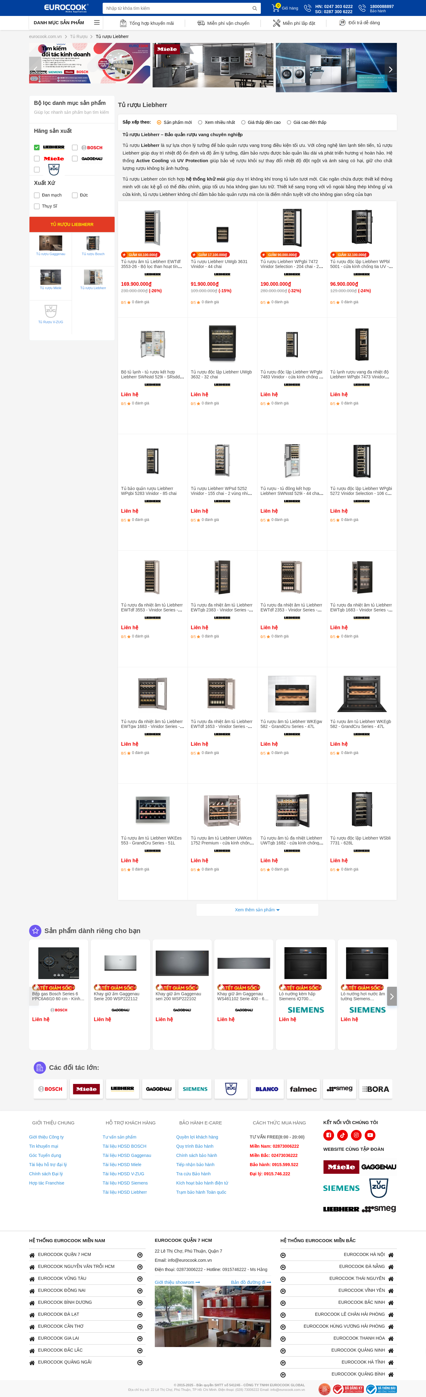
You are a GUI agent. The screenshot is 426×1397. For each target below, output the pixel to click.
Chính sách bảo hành (196, 1155)
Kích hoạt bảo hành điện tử (202, 1183)
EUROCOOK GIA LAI (86, 1338)
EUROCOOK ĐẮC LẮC (86, 1350)
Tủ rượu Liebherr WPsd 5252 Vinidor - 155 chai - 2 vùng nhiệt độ (221, 493)
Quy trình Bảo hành (195, 1146)
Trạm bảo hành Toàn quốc (201, 1192)
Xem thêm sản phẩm (255, 909)
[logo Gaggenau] (380, 1167)
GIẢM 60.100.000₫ (143, 255)
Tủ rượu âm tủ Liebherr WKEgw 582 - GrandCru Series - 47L (291, 724)
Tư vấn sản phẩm (119, 1137)
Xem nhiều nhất (220, 122)
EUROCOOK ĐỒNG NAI (86, 1290)
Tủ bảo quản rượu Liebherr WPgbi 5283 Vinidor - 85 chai (149, 491)
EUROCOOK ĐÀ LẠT (86, 1314)
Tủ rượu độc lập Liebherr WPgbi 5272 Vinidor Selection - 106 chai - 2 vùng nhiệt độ (361, 493)
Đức (80, 195)
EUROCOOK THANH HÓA (337, 1338)
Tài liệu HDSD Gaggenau (127, 1155)
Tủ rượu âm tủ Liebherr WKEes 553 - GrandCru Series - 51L (151, 840)
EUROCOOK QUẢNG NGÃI (86, 1362)
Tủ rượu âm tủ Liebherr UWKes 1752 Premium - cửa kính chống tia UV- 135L (221, 843)
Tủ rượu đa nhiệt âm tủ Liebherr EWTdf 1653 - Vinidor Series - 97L (222, 726)
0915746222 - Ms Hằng (245, 1269)
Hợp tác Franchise (46, 1183)
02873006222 (190, 1269)
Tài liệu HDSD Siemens (125, 1183)
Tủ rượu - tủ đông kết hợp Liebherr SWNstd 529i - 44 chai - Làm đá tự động (292, 493)
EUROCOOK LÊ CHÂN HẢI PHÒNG (337, 1314)
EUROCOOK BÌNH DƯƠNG (86, 1302)
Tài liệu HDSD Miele (122, 1164)
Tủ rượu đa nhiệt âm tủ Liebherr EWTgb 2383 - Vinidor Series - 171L (222, 610)
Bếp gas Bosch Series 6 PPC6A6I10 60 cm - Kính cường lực (56, 998)
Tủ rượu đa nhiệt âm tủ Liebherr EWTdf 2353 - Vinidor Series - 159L (291, 610)
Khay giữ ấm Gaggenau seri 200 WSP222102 (178, 996)
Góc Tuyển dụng (45, 1155)
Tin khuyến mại (43, 1146)
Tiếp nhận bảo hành (195, 1164)
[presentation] (35, 69)
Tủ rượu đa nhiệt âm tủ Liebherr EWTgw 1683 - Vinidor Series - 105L (152, 726)
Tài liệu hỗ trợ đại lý (48, 1164)
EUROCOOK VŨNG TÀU (86, 1278)
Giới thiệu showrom (177, 1282)
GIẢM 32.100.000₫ (352, 255)
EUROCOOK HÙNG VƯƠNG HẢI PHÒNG (337, 1326)
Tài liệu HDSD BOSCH (124, 1146)
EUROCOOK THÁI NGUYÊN (337, 1278)
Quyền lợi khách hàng (197, 1137)
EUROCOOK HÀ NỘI (337, 1254)
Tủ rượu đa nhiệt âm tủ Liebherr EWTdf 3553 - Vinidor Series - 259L (152, 610)
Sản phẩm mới (178, 122)
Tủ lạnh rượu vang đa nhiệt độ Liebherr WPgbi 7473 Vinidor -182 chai (359, 376)
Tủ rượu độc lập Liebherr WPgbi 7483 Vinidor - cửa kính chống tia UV (292, 376)
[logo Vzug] (380, 1188)
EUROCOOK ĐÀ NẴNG (337, 1266)
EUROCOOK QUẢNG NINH (337, 1350)
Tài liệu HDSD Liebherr (125, 1192)
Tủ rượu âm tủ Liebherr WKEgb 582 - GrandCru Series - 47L (360, 724)
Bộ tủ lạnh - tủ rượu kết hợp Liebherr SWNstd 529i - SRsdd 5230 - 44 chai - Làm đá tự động (151, 376)
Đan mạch (48, 195)
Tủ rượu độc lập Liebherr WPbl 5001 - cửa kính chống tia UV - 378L (360, 266)
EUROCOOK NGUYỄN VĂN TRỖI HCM (86, 1266)
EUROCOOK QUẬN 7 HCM (86, 1254)
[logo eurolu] (380, 1210)
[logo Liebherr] (343, 1210)
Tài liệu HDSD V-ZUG (123, 1173)
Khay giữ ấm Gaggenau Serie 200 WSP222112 (116, 996)
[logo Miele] (343, 1167)
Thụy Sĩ (45, 206)
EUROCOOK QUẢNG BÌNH (337, 1374)
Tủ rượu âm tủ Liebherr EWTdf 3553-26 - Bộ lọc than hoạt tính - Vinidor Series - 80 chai (152, 266)
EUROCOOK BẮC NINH (337, 1302)
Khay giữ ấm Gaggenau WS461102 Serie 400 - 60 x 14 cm (243, 998)
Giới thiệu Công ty (46, 1137)
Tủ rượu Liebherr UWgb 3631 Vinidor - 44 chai (219, 264)
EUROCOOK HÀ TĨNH (337, 1362)
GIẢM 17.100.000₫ (213, 255)
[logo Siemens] (343, 1188)
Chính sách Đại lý (46, 1173)
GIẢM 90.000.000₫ (282, 255)
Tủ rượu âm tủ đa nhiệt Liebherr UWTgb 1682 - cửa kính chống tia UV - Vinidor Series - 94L (291, 843)
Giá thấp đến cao (264, 122)
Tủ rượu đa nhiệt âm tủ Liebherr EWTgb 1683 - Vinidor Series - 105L (361, 610)
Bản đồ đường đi (251, 1282)
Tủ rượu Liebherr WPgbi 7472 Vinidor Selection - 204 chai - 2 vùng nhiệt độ (290, 266)
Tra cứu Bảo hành (193, 1173)
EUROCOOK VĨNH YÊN (337, 1290)
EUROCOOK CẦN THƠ (86, 1326)
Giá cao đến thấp (310, 122)
